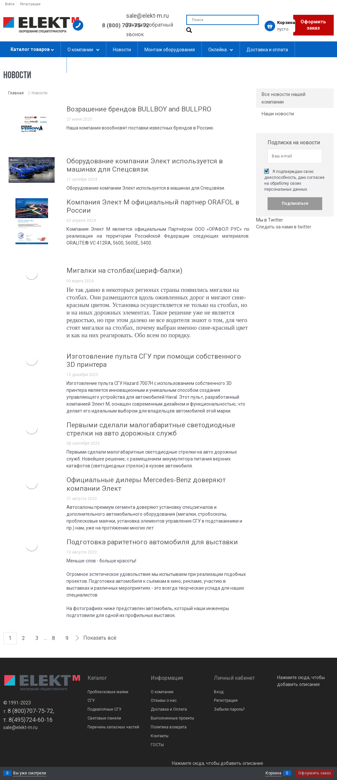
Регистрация (30, 4)
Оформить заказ (313, 25)
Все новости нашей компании (283, 98)
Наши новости (278, 114)
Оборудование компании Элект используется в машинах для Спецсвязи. (144, 165)
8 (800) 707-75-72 (125, 25)
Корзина (273, 773)
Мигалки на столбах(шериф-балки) (124, 270)
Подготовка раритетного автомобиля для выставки (152, 542)
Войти (9, 4)
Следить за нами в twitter (283, 226)
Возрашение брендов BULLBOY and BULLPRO (138, 109)
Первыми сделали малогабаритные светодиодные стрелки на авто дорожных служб (150, 429)
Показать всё (100, 638)
